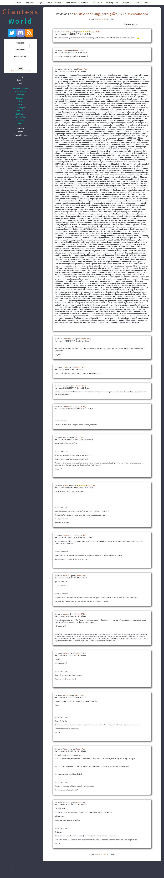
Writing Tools (112, 2)
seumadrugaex (68, 32)
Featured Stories (54, 2)
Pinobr (65, 367)
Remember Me (20, 56)
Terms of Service (20, 135)
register (104, 19)
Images (126, 2)
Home (18, 2)
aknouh (65, 485)
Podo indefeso (68, 339)
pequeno (66, 535)
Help (146, 2)
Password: (20, 49)
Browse (84, 2)
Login (39, 2)
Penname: (20, 43)
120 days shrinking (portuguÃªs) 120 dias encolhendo (110, 14)
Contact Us (20, 128)
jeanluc (65, 437)
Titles (20, 101)
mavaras (66, 386)
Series (20, 104)
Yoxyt (65, 50)
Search (136, 2)
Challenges (20, 107)
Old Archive (97, 2)
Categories (20, 98)
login (98, 19)
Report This (95, 32)
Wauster (66, 576)
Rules (20, 132)
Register (29, 2)
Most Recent (71, 2)
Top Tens (20, 110)
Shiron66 (66, 407)
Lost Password (24, 71)
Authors (20, 95)
